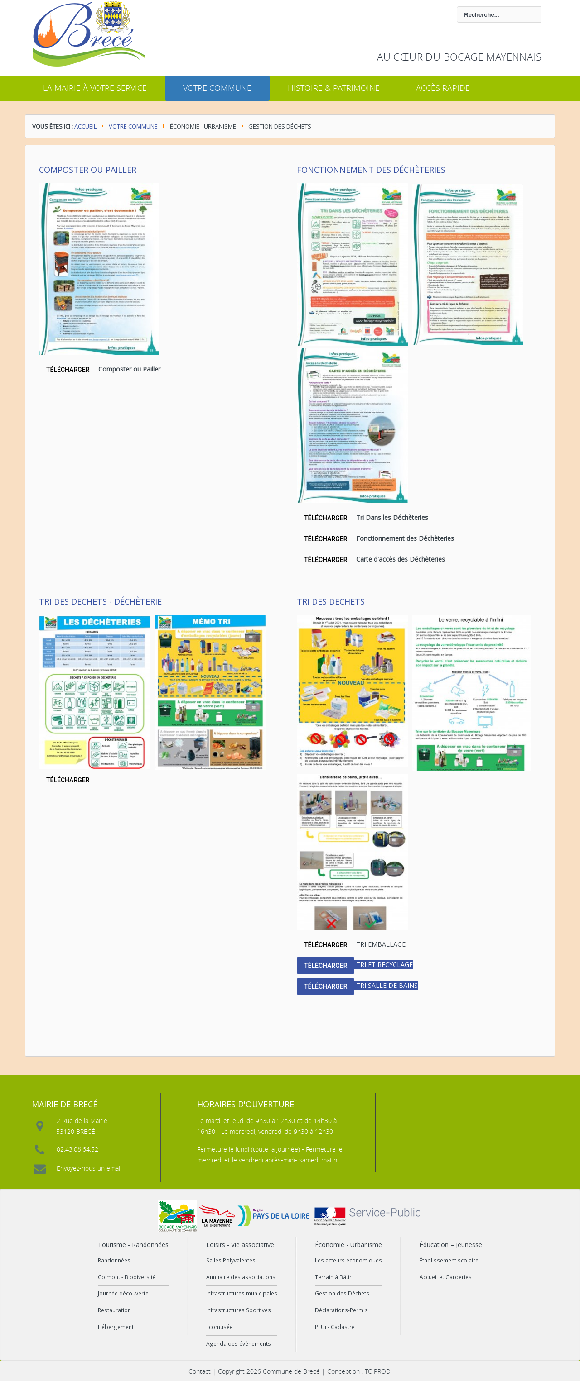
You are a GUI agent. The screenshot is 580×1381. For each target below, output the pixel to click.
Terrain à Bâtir (333, 1277)
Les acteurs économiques (348, 1260)
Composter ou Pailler (87, 169)
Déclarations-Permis (341, 1310)
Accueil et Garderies (446, 1277)
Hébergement (116, 1326)
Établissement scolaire (449, 1260)
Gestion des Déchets (342, 1293)
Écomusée (219, 1326)
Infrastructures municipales (241, 1293)
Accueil (85, 126)
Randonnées (114, 1260)
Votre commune (217, 87)
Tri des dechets (331, 601)
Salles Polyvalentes (231, 1260)
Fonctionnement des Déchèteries (371, 169)
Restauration (114, 1310)
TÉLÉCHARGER (67, 369)
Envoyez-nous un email (89, 1168)
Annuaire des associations (241, 1277)
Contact (199, 1371)
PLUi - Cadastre (335, 1326)
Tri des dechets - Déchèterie (100, 601)
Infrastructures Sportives (238, 1310)
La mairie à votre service (95, 87)
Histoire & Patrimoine (334, 87)
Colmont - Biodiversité (127, 1277)
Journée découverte (123, 1293)
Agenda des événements (238, 1343)
